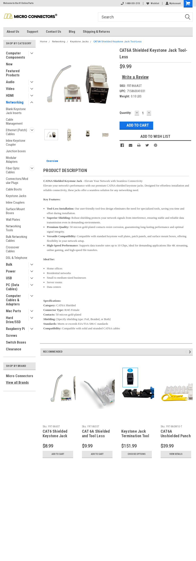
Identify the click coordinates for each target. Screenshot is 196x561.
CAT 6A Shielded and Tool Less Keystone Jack (96, 436)
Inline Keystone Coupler (15, 143)
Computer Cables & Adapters (13, 300)
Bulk (9, 264)
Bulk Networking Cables (16, 239)
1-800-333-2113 (130, 3)
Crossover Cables (12, 249)
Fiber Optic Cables (13, 170)
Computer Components (15, 55)
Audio (10, 82)
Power (11, 271)
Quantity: (125, 113)
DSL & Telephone (16, 258)
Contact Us (53, 32)
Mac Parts (13, 311)
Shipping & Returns (96, 32)
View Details (175, 454)
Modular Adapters (12, 160)
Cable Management (14, 121)
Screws (11, 335)
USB (9, 278)
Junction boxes (16, 151)
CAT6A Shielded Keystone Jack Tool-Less (117, 41)
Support (32, 32)
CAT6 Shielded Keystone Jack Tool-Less (55, 436)
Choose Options (136, 454)
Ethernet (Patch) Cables (16, 132)
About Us (13, 32)
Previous (186, 352)
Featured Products (13, 73)
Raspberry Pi (15, 329)
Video (10, 89)
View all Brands (17, 382)
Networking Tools (13, 228)
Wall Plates (13, 220)
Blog (72, 32)
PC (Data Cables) (12, 287)
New (9, 64)
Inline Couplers (15, 202)
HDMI (10, 95)
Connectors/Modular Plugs (17, 181)
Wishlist (152, 3)
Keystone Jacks (16, 196)
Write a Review (135, 77)
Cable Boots (14, 189)
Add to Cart (58, 454)
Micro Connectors (19, 376)
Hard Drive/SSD (13, 320)
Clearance (13, 349)
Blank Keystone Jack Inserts (16, 111)
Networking (15, 102)
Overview (52, 161)
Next (190, 352)
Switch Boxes (16, 342)
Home (43, 41)
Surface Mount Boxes (15, 211)
